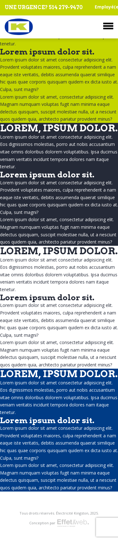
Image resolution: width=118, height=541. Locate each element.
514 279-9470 (66, 7)
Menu (108, 26)
